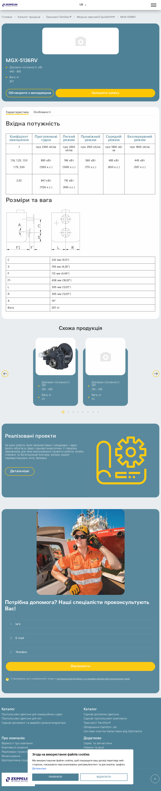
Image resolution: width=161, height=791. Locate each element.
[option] (55, 376)
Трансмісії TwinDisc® (58, 17)
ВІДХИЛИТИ (104, 777)
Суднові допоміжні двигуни (101, 714)
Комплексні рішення (15, 747)
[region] (80, 766)
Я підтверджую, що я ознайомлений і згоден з (70, 683)
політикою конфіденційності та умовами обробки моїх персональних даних (93, 683)
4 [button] (78, 415)
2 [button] (68, 415)
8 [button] (97, 415)
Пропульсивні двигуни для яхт (22, 718)
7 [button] (92, 415)
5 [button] (82, 415)
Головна (7, 17)
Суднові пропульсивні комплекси (105, 718)
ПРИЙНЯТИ (55, 777)
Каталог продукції (29, 17)
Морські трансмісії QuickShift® (96, 17)
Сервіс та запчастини (98, 743)
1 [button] (63, 415)
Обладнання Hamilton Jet (100, 727)
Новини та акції (94, 747)
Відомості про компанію (17, 743)
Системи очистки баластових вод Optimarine (113, 731)
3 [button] (73, 415)
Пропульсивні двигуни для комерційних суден (32, 714)
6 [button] (87, 415)
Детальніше (39, 769)
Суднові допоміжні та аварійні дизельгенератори (34, 723)
